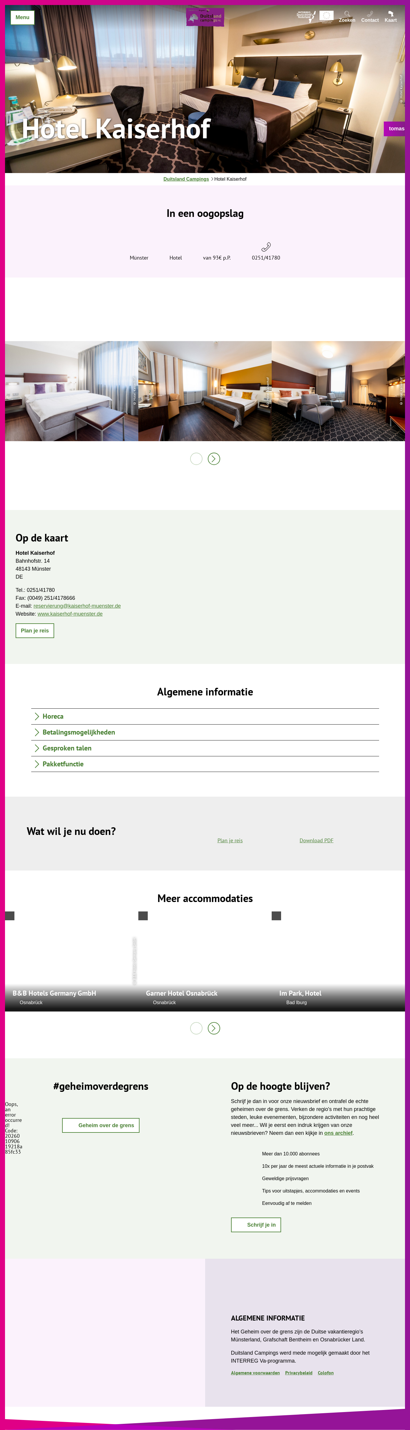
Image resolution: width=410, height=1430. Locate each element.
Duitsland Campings (186, 179)
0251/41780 (266, 257)
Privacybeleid (299, 1373)
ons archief (338, 1133)
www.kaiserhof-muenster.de (70, 614)
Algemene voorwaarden (255, 1373)
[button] (397, 129)
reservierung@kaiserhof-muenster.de (77, 606)
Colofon (326, 1373)
